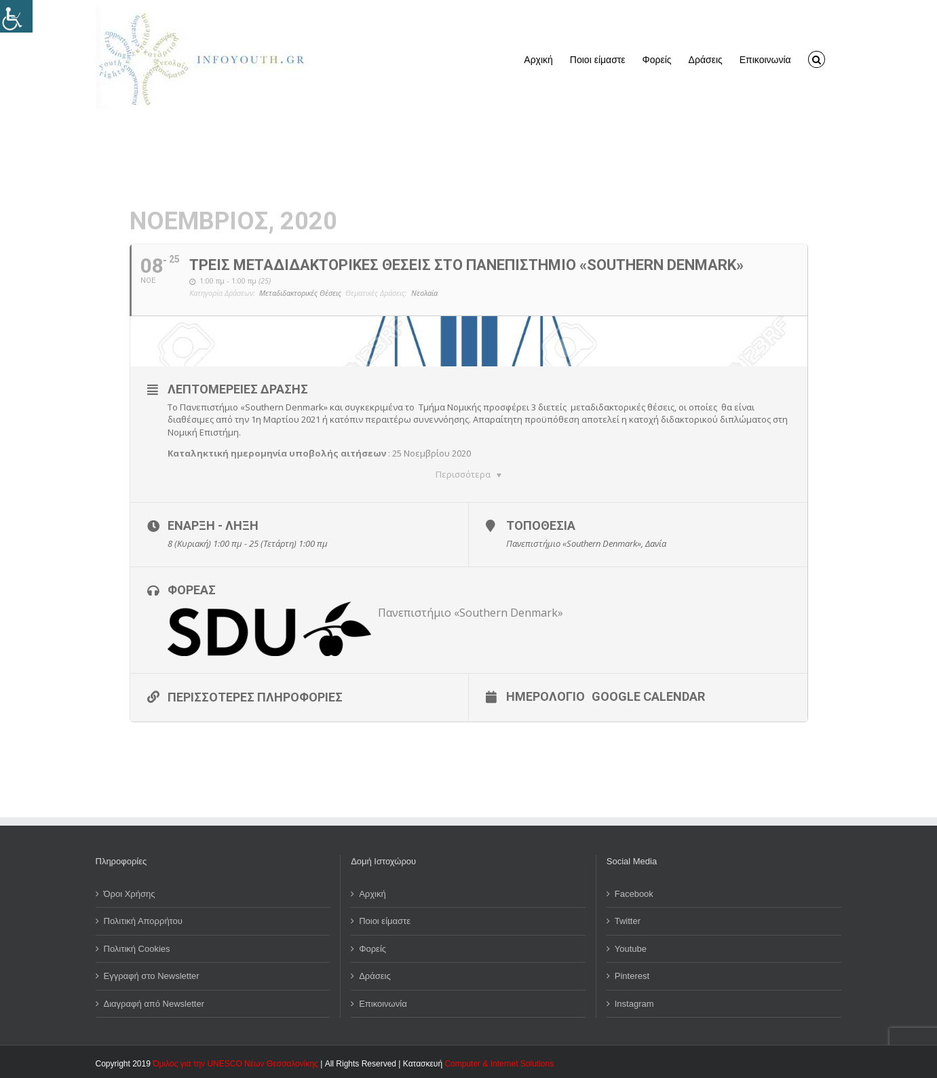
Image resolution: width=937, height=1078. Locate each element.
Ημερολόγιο (545, 693)
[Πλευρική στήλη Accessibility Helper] (16, 16)
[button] (816, 58)
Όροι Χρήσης (129, 891)
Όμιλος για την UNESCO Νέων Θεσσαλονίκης (235, 1061)
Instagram (634, 1001)
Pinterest (632, 973)
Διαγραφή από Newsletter (154, 1001)
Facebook (634, 891)
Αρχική (372, 891)
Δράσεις (375, 973)
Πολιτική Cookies (137, 946)
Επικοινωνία (383, 1001)
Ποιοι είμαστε (384, 918)
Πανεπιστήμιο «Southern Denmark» (470, 609)
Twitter (627, 918)
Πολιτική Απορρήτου (143, 918)
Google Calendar (648, 693)
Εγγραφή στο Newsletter (151, 973)
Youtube (631, 946)
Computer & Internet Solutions (499, 1061)
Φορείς (372, 946)
